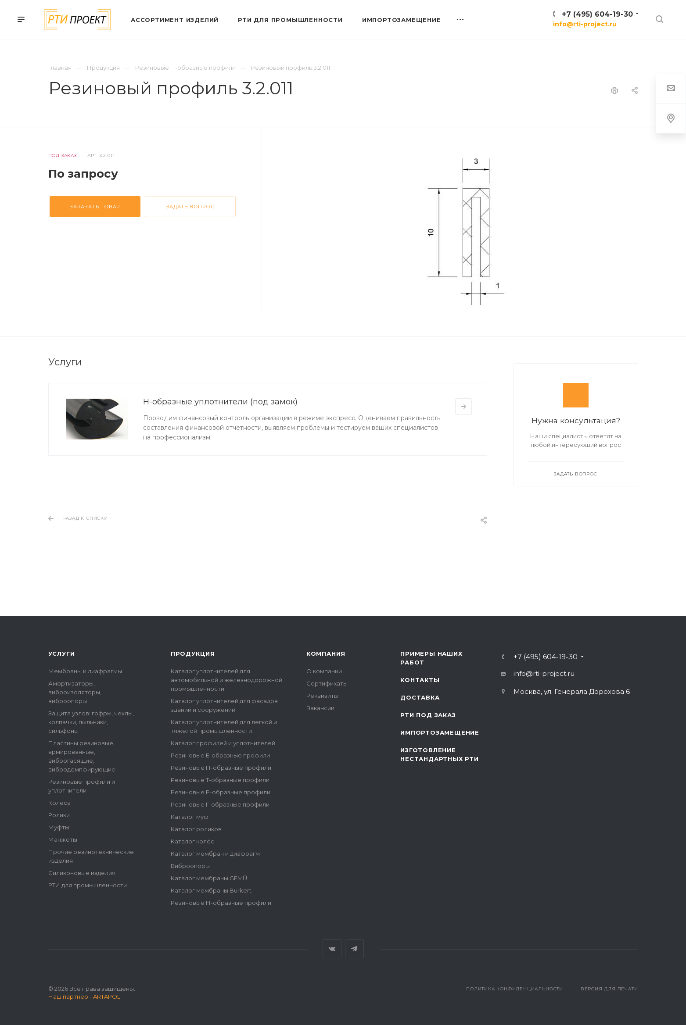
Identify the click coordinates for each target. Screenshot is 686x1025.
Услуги (61, 653)
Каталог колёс (192, 841)
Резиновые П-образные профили (221, 767)
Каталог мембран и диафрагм (215, 853)
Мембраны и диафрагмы (85, 671)
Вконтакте (332, 948)
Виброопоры (190, 865)
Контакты (419, 679)
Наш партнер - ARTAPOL (84, 996)
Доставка (419, 697)
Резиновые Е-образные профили (220, 755)
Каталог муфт (191, 816)
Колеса (59, 802)
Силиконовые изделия (81, 872)
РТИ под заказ (428, 714)
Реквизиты (322, 695)
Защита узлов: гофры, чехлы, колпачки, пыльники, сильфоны (91, 722)
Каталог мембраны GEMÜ (209, 878)
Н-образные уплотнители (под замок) (220, 402)
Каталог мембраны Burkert (211, 890)
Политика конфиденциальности (514, 989)
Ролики (59, 814)
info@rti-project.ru (585, 24)
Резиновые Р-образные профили (220, 792)
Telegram (354, 948)
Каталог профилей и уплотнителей (223, 742)
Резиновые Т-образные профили (220, 779)
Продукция (193, 653)
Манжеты (62, 839)
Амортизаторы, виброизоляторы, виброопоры (74, 692)
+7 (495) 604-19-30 (597, 14)
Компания (325, 653)
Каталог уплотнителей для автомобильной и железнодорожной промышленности (226, 680)
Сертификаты (327, 683)
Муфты (58, 827)
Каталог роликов (196, 828)
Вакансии (320, 707)
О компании (324, 671)
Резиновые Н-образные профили (221, 902)
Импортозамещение (439, 732)
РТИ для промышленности (87, 885)
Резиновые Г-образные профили (220, 804)
